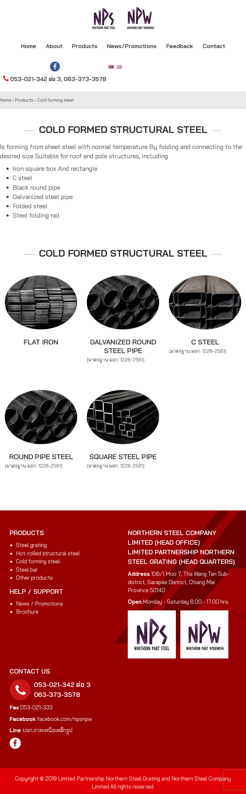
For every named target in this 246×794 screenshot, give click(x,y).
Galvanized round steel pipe (123, 346)
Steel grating (31, 545)
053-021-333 (36, 707)
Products (84, 46)
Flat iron (41, 341)
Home (28, 46)
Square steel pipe (123, 456)
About (54, 46)
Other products (34, 577)
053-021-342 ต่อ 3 (35, 79)
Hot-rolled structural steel (48, 553)
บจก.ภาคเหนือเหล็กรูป (47, 730)
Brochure (27, 611)
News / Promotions (39, 603)
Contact (214, 46)
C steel (205, 341)
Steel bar (27, 569)
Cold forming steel (38, 561)
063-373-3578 (85, 79)
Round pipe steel (41, 456)
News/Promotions (132, 46)
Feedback (179, 46)
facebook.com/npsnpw (64, 718)
